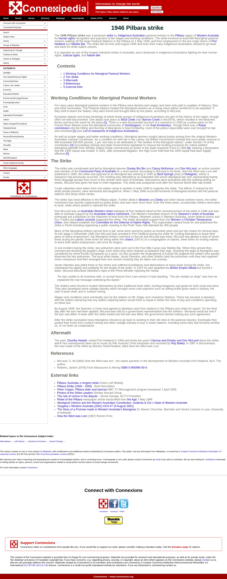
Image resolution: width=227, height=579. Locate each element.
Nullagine (190, 174)
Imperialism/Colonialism (13, 115)
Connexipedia (78, 18)
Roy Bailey (178, 343)
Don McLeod (188, 168)
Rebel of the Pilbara (69, 399)
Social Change (56, 441)
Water (5, 149)
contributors (210, 459)
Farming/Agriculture (11, 102)
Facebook (114, 511)
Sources (112, 18)
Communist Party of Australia (97, 171)
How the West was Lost (72, 416)
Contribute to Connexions (23, 189)
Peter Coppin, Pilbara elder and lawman (82, 389)
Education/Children (11, 94)
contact (206, 559)
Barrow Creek (151, 119)
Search (18, 18)
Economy (7, 90)
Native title (93, 55)
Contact (6, 173)
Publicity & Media (10, 54)
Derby (159, 199)
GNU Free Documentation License (51, 454)
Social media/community (13, 163)
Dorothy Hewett (77, 340)
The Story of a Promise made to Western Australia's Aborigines (96, 409)
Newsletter (104, 511)
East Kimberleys (161, 125)
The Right (7, 141)
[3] (71, 145)
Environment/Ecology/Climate (15, 98)
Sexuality (7, 145)
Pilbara (179, 35)
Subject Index (9, 37)
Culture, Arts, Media (11, 85)
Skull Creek (128, 119)
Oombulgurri (132, 125)
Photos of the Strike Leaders (75, 392)
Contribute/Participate (12, 27)
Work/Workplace (10, 158)
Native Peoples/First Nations (15, 124)
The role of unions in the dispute (77, 396)
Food (5, 107)
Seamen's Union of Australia (196, 214)
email (158, 459)
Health (6, 111)
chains (129, 239)
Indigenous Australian (131, 35)
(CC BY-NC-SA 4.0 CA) (36, 565)
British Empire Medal (183, 267)
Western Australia (208, 35)
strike (110, 35)
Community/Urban (10, 81)
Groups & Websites (11, 45)
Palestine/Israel (9, 128)
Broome (144, 199)
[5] (67, 153)
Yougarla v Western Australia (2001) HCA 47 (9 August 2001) (95, 406)
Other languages (10, 168)
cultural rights (71, 55)
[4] (188, 148)
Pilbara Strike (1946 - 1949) (74, 386)
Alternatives (5, 441)
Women (6, 154)
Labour (6, 119)
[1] (105, 122)
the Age (132, 399)
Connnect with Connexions (14, 23)
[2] (74, 131)
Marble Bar (78, 44)
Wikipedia (46, 451)
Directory (45, 18)
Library (31, 18)
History (6, 63)
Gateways (60, 18)
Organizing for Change (12, 50)
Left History (19, 441)
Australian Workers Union (97, 211)
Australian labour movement (111, 214)
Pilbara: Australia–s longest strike (78, 382)
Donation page (180, 547)
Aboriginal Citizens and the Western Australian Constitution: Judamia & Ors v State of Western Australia (122, 402)
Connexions (32, 467)
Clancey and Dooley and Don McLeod (174, 340)
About (126, 18)
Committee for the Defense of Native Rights (123, 222)
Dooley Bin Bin (136, 168)
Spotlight (7, 73)
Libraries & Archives (37, 441)
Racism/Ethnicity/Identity (13, 137)
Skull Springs (165, 174)
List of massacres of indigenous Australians (110, 131)
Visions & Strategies (11, 59)
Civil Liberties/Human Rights (15, 77)
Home (6, 18)
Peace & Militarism (11, 132)
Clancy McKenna (162, 168)
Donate (6, 177)
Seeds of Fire (96, 18)
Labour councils (85, 219)
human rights (67, 38)
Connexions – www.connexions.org (114, 576)
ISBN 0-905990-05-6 (134, 367)
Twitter (121, 511)
